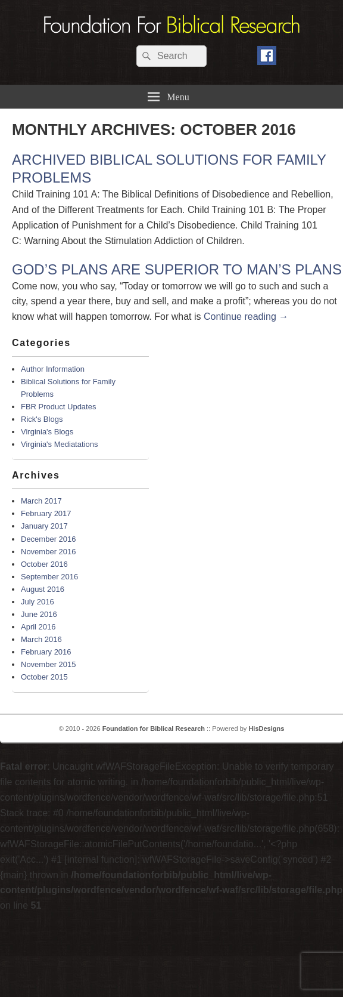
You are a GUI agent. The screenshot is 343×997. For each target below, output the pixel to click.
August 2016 (42, 589)
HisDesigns (266, 728)
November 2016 (48, 551)
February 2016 (46, 651)
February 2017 (46, 513)
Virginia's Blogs (47, 431)
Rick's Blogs (42, 419)
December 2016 (48, 539)
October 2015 (44, 676)
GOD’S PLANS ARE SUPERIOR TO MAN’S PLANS (177, 269)
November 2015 (48, 664)
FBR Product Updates (58, 406)
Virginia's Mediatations (59, 444)
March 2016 (41, 639)
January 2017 (44, 525)
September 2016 (49, 576)
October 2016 (44, 564)
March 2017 (41, 500)
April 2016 (38, 626)
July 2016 (37, 601)
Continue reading (246, 316)
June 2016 (39, 614)
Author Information (53, 369)
